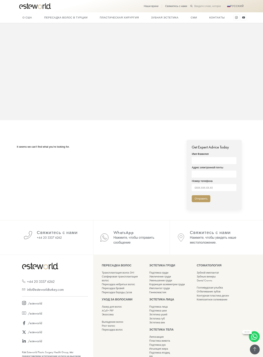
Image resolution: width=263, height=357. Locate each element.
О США (27, 17)
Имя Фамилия (214, 157)
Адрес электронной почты (214, 171)
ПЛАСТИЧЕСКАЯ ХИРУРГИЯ (119, 17)
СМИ (194, 17)
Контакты (217, 17)
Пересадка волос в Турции (66, 17)
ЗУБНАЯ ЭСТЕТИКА (165, 17)
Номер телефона (214, 184)
